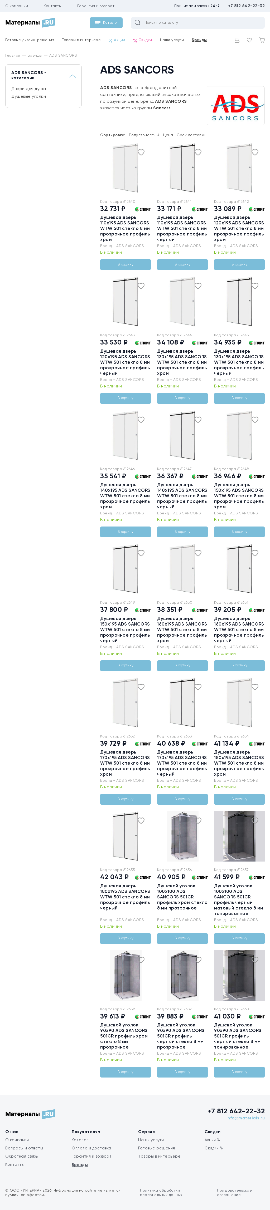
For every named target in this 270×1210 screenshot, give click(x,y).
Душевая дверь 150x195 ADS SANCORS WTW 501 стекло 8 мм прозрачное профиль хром (239, 496)
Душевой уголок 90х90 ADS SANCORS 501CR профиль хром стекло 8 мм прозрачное (124, 1036)
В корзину (125, 264)
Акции (117, 40)
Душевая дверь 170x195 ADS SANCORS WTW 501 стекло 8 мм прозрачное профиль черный (182, 763)
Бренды (199, 40)
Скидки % (214, 1148)
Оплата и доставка (91, 1148)
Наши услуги (172, 40)
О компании (16, 6)
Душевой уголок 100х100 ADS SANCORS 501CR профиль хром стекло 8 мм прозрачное (182, 897)
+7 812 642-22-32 (246, 6)
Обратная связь (21, 1156)
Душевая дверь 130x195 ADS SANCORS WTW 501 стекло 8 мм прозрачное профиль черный (239, 362)
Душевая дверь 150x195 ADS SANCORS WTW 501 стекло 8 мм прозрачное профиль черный (125, 630)
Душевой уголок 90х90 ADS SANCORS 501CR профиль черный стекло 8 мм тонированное (238, 1036)
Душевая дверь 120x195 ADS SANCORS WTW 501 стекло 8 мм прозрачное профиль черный (125, 362)
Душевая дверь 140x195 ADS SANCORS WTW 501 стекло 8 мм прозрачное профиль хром (125, 496)
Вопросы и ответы (24, 1148)
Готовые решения (156, 1148)
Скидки (142, 40)
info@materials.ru (245, 1118)
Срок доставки (191, 135)
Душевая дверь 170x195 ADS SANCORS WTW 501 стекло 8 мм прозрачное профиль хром (125, 763)
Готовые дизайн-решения (29, 40)
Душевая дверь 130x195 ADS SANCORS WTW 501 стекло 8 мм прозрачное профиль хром (182, 362)
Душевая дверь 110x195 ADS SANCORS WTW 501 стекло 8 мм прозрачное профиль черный (182, 228)
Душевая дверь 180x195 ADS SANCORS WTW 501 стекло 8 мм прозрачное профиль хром (239, 763)
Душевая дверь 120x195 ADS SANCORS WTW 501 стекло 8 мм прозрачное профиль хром (239, 228)
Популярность (144, 135)
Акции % (212, 1140)
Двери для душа (28, 89)
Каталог (80, 1140)
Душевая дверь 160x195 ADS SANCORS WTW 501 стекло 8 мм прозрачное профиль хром (182, 630)
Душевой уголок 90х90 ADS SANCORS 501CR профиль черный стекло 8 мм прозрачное (181, 1036)
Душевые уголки (28, 97)
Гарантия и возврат (95, 6)
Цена (168, 135)
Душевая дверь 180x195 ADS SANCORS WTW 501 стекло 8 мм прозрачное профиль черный (125, 897)
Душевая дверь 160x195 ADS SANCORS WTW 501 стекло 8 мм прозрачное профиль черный (239, 630)
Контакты (52, 6)
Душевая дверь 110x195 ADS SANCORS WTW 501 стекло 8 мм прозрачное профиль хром (125, 228)
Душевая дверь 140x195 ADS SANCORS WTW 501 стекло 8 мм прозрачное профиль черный (182, 496)
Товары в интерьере (81, 40)
